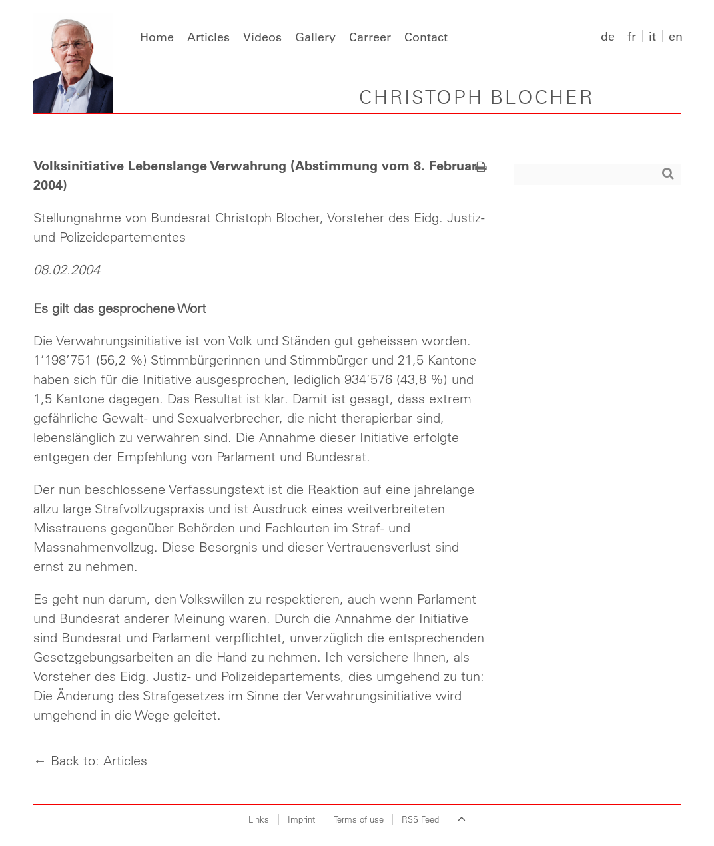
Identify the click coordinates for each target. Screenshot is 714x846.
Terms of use (359, 819)
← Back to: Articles (90, 760)
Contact (426, 37)
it (652, 36)
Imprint (301, 819)
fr (631, 36)
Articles (208, 37)
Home (157, 37)
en (676, 36)
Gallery (315, 37)
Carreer (370, 37)
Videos (262, 37)
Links (258, 819)
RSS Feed (420, 819)
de (608, 36)
